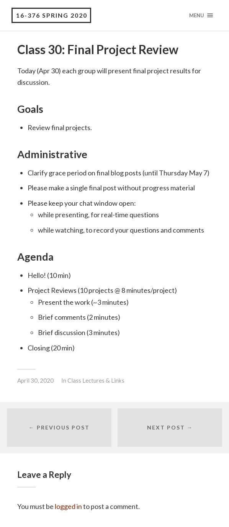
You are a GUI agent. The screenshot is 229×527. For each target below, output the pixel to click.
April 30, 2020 (35, 380)
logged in (68, 506)
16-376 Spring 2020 (51, 15)
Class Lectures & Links (95, 380)
